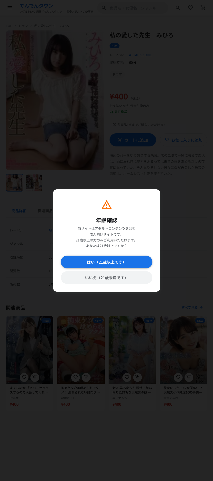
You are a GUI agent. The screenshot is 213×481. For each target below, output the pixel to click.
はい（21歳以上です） (106, 262)
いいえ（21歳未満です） (106, 277)
